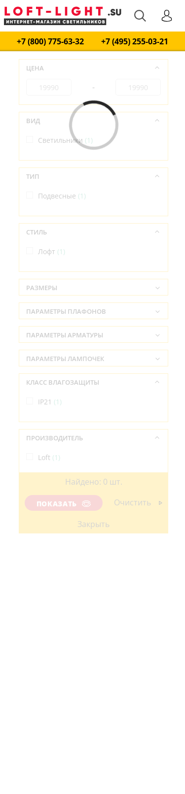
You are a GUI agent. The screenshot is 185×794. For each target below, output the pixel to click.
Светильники (65, 140)
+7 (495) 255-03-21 (134, 41)
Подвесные (62, 195)
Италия (55, 513)
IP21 (50, 401)
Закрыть (93, 524)
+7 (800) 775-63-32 (50, 41)
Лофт (51, 251)
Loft (49, 457)
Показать (64, 503)
